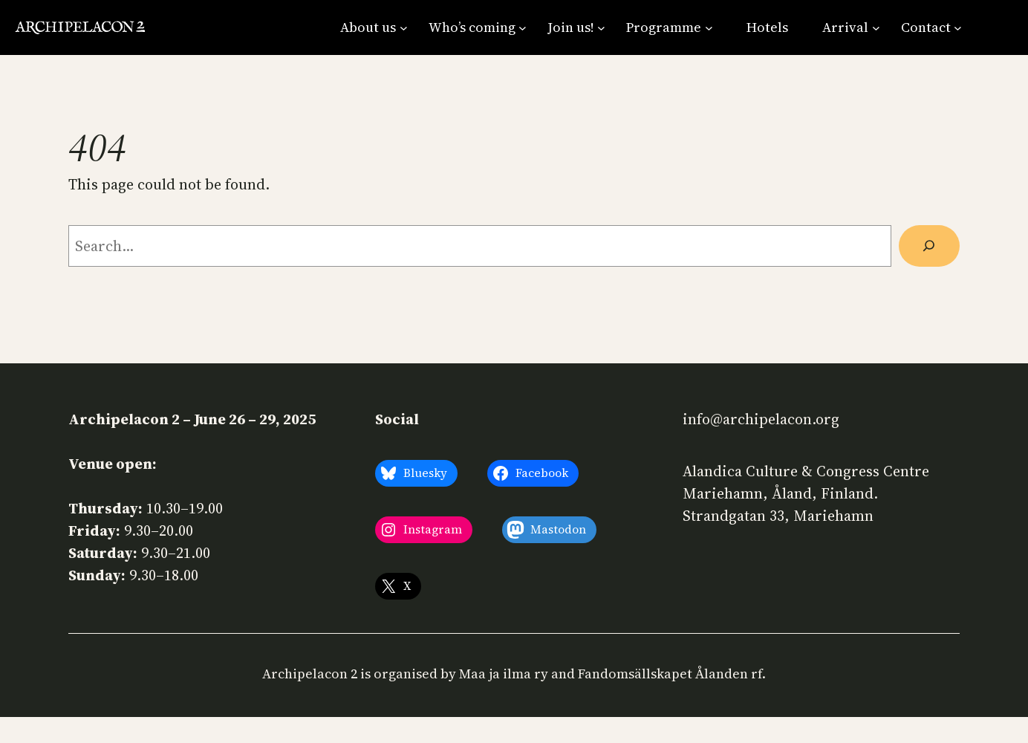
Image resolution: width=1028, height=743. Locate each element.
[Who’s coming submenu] (478, 27)
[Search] (929, 246)
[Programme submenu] (669, 27)
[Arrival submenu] (850, 27)
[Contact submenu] (931, 27)
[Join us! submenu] (576, 27)
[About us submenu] (373, 27)
